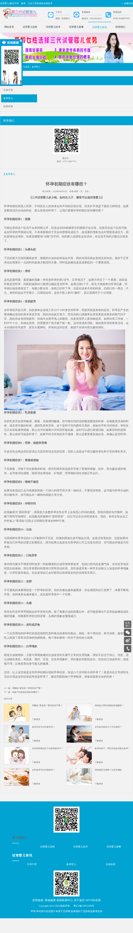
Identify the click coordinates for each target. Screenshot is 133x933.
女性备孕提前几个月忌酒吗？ (107, 740)
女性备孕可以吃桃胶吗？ (43, 783)
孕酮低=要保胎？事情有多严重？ (47, 719)
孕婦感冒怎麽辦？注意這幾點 (107, 783)
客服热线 (117, 12)
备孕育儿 (36, 71)
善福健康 (50, 914)
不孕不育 (8, 94)
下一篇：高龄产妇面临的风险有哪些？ (22, 706)
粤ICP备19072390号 (83, 920)
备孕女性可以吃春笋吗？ (43, 740)
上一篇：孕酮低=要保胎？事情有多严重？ (24, 702)
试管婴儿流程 (30, 27)
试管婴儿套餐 (76, 27)
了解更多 (36, 733)
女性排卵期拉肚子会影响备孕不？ (48, 762)
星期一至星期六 (62, 18)
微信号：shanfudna (92, 18)
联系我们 (120, 27)
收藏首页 (128, 3)
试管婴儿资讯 (99, 27)
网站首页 (9, 27)
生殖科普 (8, 111)
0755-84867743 (121, 18)
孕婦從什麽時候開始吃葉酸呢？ (108, 719)
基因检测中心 (64, 914)
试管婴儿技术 (53, 27)
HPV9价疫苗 (93, 914)
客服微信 (86, 12)
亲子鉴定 (79, 914)
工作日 (58, 12)
